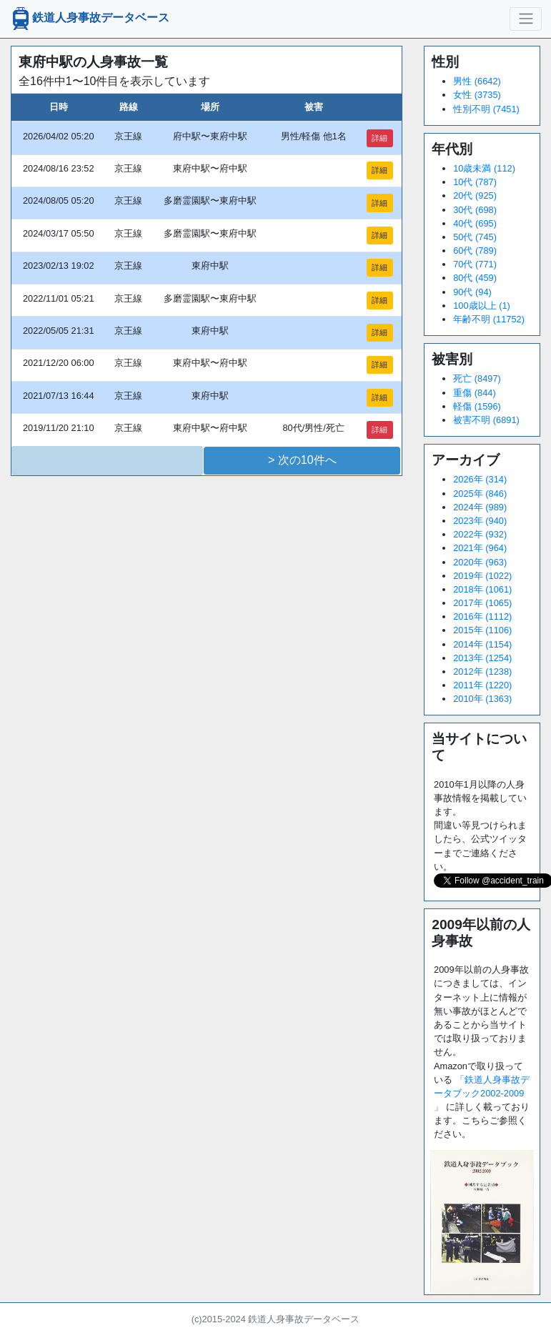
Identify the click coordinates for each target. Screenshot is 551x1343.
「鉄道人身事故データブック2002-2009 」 (482, 1093)
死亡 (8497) (477, 378)
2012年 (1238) (482, 671)
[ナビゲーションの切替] (526, 18)
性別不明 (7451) (486, 109)
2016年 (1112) (482, 616)
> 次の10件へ (302, 460)
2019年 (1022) (482, 575)
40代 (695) (475, 223)
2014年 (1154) (482, 644)
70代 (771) (475, 264)
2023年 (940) (480, 520)
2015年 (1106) (482, 630)
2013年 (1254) (482, 658)
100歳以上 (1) (481, 305)
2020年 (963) (480, 562)
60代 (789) (475, 250)
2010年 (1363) (482, 698)
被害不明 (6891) (486, 420)
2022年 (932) (480, 534)
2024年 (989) (480, 507)
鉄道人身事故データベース (89, 18)
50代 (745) (475, 237)
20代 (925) (475, 195)
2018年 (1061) (482, 589)
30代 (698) (475, 209)
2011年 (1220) (482, 685)
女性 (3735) (477, 94)
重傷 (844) (474, 392)
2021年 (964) (480, 547)
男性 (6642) (477, 81)
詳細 (379, 138)
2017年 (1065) (482, 603)
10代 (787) (475, 182)
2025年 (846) (480, 493)
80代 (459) (475, 277)
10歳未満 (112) (484, 168)
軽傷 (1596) (477, 406)
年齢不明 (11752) (489, 319)
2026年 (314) (480, 479)
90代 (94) (472, 292)
